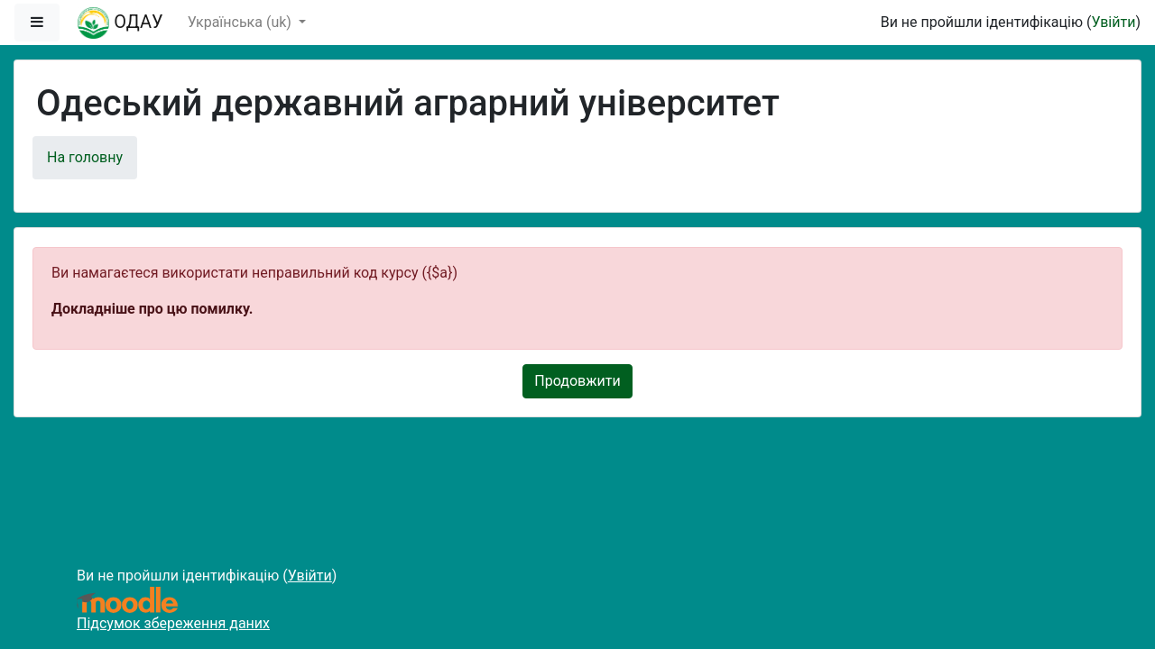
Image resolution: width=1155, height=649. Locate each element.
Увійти (1113, 22)
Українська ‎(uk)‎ (241, 22)
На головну (85, 157)
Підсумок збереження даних (173, 623)
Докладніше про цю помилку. (152, 308)
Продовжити (577, 380)
